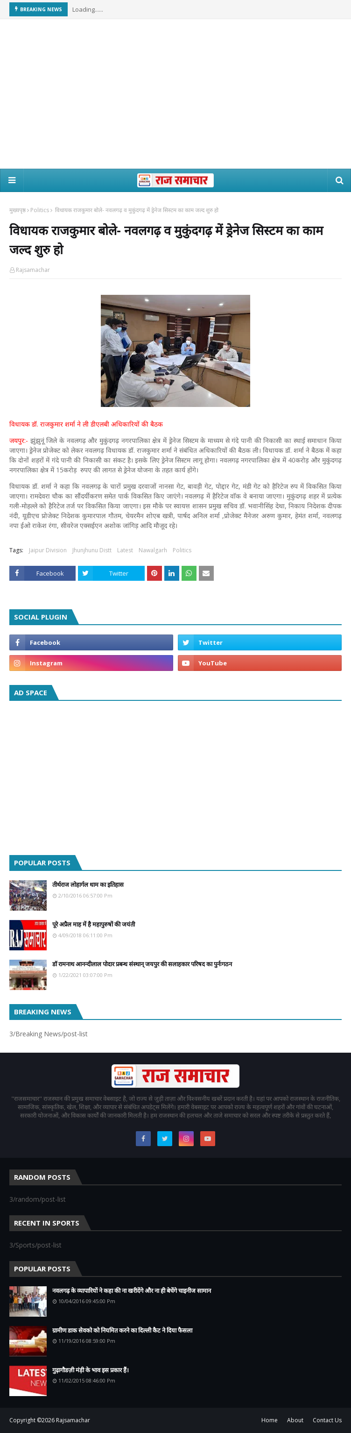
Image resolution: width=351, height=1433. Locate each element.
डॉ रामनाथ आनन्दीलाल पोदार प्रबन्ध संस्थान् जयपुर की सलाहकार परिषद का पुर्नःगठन (142, 964)
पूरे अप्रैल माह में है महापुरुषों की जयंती (93, 924)
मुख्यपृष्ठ (17, 210)
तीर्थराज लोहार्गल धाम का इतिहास (88, 884)
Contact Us (327, 1420)
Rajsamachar (33, 270)
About (295, 1420)
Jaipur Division (48, 550)
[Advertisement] (175, 94)
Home (269, 1420)
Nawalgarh (153, 550)
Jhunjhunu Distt (92, 550)
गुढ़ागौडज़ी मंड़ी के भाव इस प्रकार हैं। (90, 1370)
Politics (39, 210)
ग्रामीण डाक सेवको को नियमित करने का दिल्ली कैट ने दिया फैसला (122, 1330)
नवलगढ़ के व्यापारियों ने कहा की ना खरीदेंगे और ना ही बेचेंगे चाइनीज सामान (131, 1290)
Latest (125, 550)
